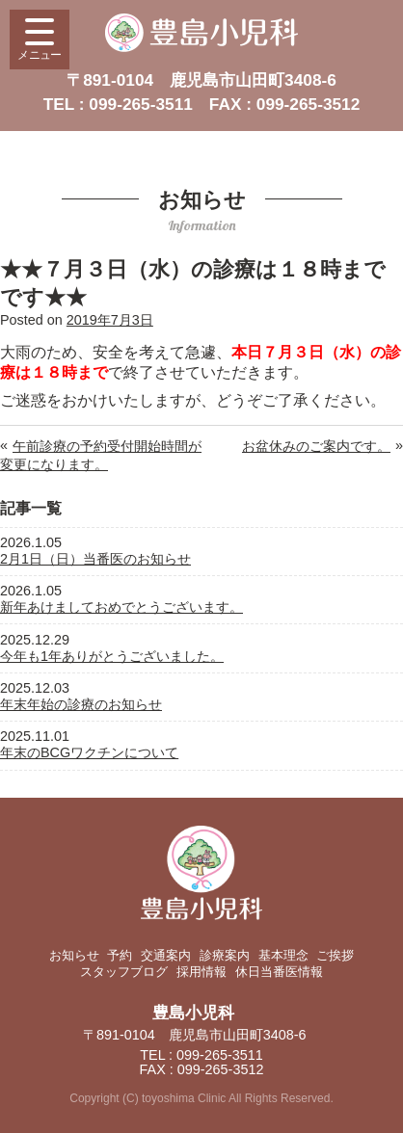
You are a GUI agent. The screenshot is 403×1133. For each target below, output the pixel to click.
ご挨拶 (335, 955)
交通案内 (166, 955)
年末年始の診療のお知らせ (81, 704)
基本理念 (283, 955)
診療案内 (225, 955)
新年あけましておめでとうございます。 (121, 607)
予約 (119, 955)
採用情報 (201, 971)
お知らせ (74, 955)
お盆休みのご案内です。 (316, 446)
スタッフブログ (124, 971)
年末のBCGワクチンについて (89, 752)
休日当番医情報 (279, 971)
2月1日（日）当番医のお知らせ (95, 558)
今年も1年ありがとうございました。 (112, 656)
